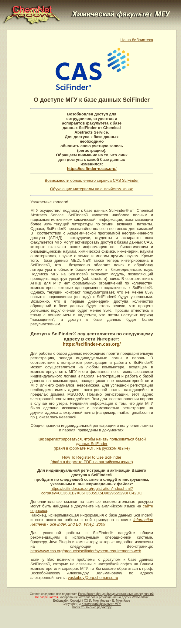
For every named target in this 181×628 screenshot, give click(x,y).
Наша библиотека (137, 40)
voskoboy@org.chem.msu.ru (93, 577)
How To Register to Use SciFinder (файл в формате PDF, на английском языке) (91, 459)
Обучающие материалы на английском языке (91, 189)
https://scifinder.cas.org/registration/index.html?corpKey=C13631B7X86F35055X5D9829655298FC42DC (91, 490)
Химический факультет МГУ (101, 604)
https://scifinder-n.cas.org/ (91, 168)
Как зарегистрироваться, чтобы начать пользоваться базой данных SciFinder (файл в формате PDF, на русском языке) (92, 443)
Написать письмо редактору (91, 607)
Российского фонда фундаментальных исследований (115, 594)
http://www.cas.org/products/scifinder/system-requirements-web (85, 551)
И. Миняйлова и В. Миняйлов (109, 600)
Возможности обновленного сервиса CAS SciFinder (91, 180)
